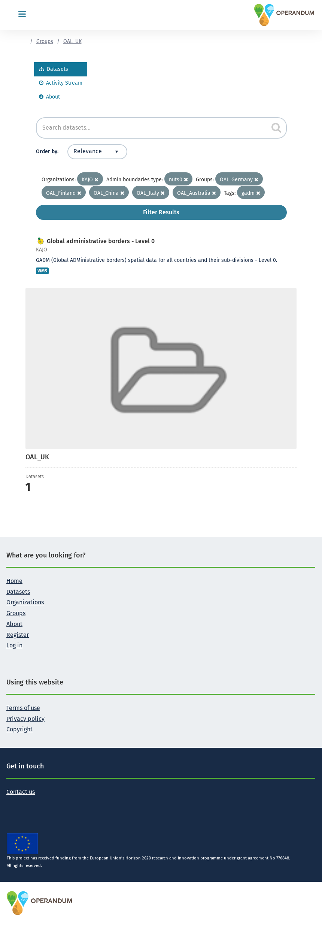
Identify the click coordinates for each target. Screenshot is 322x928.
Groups (44, 41)
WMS (42, 270)
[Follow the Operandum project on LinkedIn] (36, 803)
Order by (46, 151)
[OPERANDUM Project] (39, 903)
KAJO (90, 179)
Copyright (19, 729)
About (49, 97)
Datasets (53, 69)
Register (17, 634)
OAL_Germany (239, 179)
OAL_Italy (151, 193)
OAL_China (109, 193)
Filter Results (161, 212)
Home (14, 580)
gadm (251, 193)
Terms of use (23, 707)
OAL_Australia (196, 193)
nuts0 (178, 179)
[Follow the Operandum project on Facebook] (24, 803)
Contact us (20, 791)
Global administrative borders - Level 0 (101, 241)
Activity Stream (60, 83)
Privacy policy (25, 718)
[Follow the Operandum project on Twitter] (12, 803)
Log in (14, 645)
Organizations (25, 602)
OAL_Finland (63, 193)
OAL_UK (72, 41)
